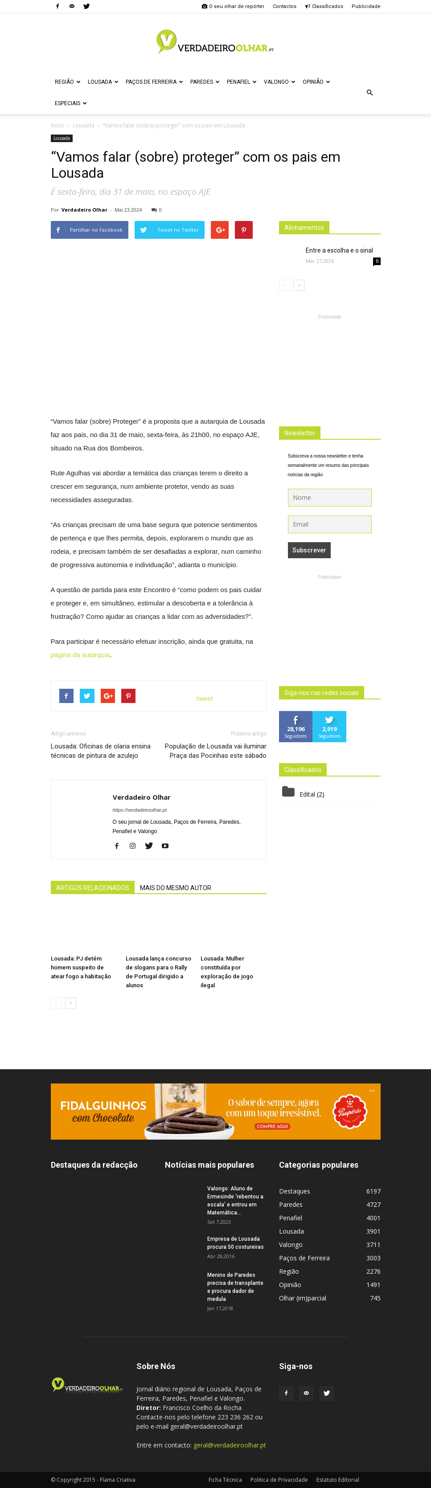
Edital (307, 794)
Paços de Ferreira (154, 82)
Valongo (280, 82)
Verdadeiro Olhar (84, 209)
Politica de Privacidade (279, 1480)
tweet (205, 698)
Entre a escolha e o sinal (339, 250)
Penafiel (242, 82)
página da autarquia (80, 654)
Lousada (103, 82)
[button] (370, 92)
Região (68, 82)
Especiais (71, 103)
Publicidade (366, 6)
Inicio (57, 125)
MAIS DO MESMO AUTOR (175, 887)
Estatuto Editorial (337, 1480)
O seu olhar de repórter (233, 6)
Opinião (316, 82)
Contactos (284, 6)
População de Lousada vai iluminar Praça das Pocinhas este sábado (216, 751)
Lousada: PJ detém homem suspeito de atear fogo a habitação (81, 967)
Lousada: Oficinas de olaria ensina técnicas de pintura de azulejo (101, 751)
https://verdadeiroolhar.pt (140, 810)
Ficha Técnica (225, 1480)
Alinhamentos (304, 227)
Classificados (324, 6)
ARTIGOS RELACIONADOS (92, 887)
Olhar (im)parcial (302, 1298)
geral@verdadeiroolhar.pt (229, 1445)
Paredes (205, 82)
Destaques (294, 1191)
